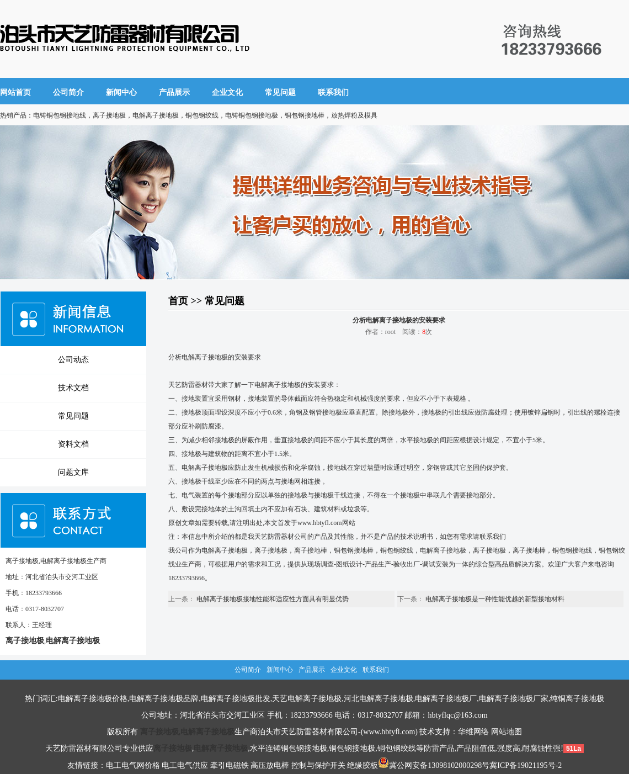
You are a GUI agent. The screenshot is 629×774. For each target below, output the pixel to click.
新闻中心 (121, 92)
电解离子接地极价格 (92, 699)
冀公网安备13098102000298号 (433, 765)
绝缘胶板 (362, 765)
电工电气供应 (185, 765)
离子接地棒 (310, 550)
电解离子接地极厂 (446, 699)
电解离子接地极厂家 (513, 699)
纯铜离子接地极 (577, 699)
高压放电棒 (269, 765)
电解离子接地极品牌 (164, 699)
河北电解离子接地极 (378, 699)
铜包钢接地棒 (354, 550)
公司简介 (68, 92)
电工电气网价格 (133, 765)
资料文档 (73, 444)
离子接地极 (270, 550)
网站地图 (506, 732)
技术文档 (73, 388)
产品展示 (174, 92)
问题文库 (73, 472)
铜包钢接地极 (352, 748)
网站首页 (15, 92)
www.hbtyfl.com (319, 523)
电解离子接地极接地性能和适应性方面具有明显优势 (272, 599)
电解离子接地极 (205, 357)
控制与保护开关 (318, 765)
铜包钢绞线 (396, 550)
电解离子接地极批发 (235, 699)
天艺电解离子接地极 (307, 699)
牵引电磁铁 (229, 765)
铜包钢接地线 (572, 550)
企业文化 (227, 92)
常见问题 (280, 92)
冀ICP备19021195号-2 (525, 765)
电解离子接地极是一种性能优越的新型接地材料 (494, 599)
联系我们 (333, 92)
